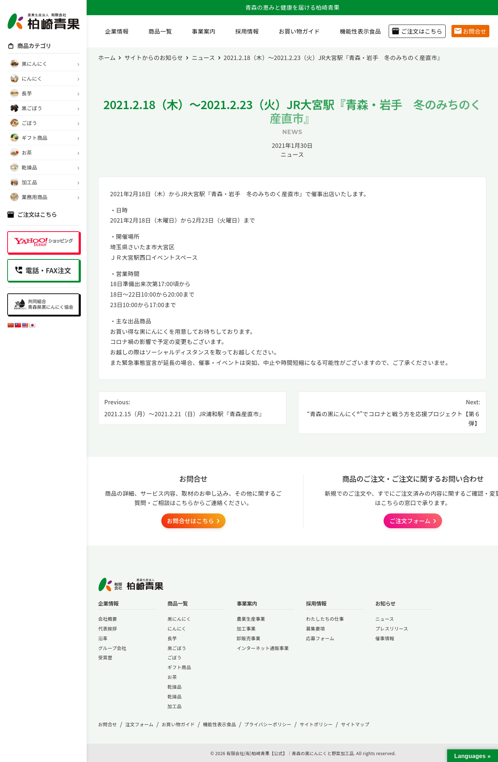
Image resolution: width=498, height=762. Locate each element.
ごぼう (174, 657)
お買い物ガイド (296, 31)
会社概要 (107, 618)
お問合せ (470, 31)
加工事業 (246, 628)
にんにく (176, 628)
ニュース (292, 154)
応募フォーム (320, 638)
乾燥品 (174, 686)
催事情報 (384, 638)
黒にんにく (179, 618)
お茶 (172, 676)
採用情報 (244, 31)
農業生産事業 (251, 618)
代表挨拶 (107, 628)
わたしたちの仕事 (325, 618)
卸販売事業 (249, 638)
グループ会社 (112, 648)
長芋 (172, 638)
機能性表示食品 (357, 31)
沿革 (103, 638)
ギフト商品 (179, 667)
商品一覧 (157, 31)
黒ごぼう (176, 648)
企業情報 (114, 31)
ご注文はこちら (417, 31)
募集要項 (315, 628)
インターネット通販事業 (263, 648)
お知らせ (385, 603)
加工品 (174, 706)
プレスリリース (391, 628)
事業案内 (201, 31)
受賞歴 (105, 657)
